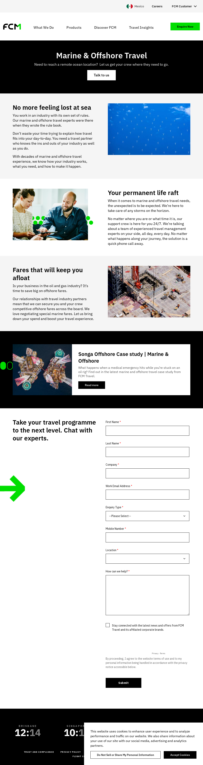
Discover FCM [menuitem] (105, 27)
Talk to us (101, 75)
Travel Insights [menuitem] (141, 27)
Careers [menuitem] (157, 6)
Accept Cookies (180, 755)
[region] (143, 744)
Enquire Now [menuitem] (185, 26)
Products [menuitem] (73, 27)
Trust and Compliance (39, 752)
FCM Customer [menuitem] (182, 6)
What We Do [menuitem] (44, 27)
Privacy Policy (70, 752)
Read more (95, 386)
